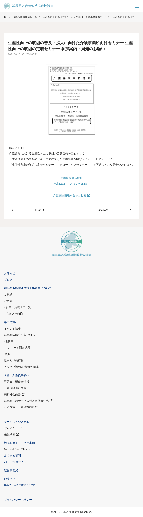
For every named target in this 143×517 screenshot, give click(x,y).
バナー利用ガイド (15, 462)
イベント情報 (12, 328)
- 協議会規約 (13, 313)
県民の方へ (11, 322)
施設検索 (11, 434)
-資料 (7, 354)
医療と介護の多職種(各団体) (21, 366)
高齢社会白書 (14, 394)
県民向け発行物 (14, 360)
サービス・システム (16, 421)
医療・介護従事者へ (16, 375)
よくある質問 (12, 455)
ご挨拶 (8, 294)
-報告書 (8, 341)
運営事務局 (11, 470)
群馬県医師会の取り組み (19, 334)
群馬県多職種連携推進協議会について (28, 288)
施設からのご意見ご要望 (19, 485)
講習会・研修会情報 (16, 381)
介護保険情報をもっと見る (71, 195)
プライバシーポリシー (18, 499)
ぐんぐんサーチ (14, 428)
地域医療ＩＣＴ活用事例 (19, 442)
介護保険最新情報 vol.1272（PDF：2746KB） (71, 180)
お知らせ (9, 273)
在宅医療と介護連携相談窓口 (22, 407)
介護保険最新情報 (15, 388)
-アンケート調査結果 (17, 347)
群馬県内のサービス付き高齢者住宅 (28, 400)
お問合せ (9, 478)
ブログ (8, 279)
